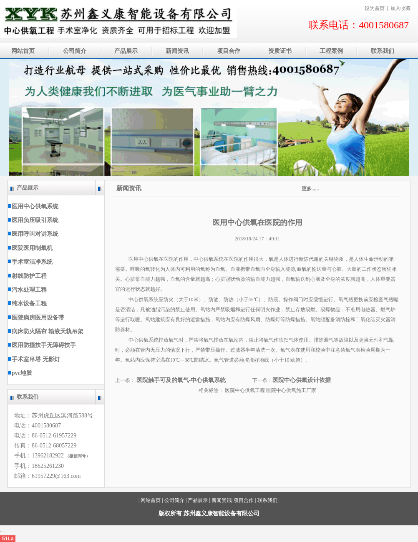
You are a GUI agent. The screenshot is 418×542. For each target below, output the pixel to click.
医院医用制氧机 (30, 248)
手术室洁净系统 (30, 262)
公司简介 (174, 500)
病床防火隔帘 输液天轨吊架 (45, 331)
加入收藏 (400, 8)
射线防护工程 (27, 276)
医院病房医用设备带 (36, 318)
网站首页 (151, 500)
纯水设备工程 (27, 303)
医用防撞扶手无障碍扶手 (42, 345)
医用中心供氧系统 (33, 206)
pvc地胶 (20, 373)
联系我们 (267, 500)
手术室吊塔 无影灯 (34, 359)
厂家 (311, 390)
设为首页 (375, 8)
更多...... (310, 189)
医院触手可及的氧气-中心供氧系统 (181, 380)
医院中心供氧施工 (286, 390)
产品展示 (198, 500)
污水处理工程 (27, 290)
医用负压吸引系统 (33, 220)
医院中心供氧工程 (245, 390)
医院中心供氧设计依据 (301, 380)
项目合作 (244, 500)
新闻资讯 (209, 188)
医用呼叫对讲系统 (33, 234)
